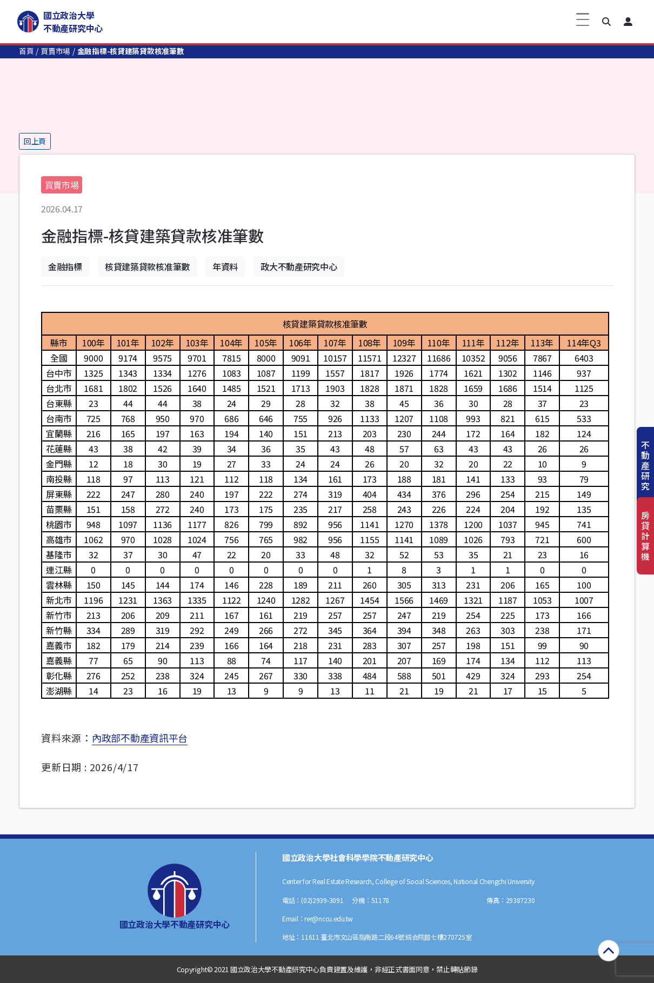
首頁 (26, 50)
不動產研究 (645, 465)
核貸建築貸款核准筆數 (147, 266)
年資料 (225, 266)
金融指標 (65, 266)
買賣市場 (55, 50)
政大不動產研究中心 (299, 266)
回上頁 (35, 141)
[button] (606, 21)
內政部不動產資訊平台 (140, 738)
